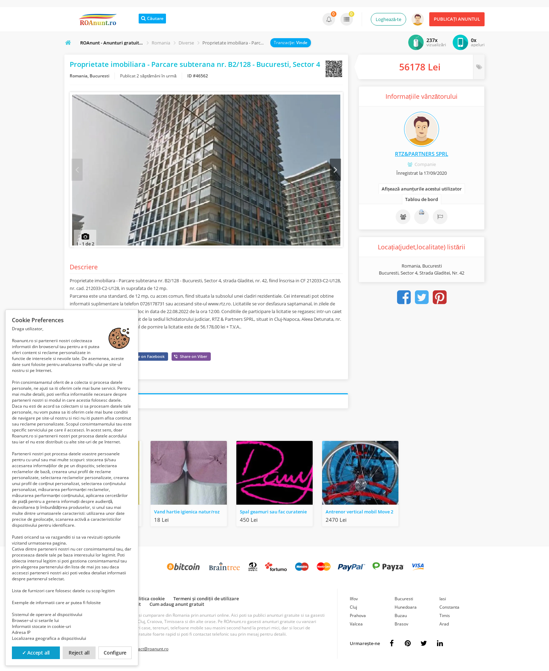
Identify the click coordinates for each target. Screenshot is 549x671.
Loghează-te (388, 19)
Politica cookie (149, 600)
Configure (115, 652)
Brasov (401, 626)
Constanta (449, 609)
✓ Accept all (36, 652)
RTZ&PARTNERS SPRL (421, 153)
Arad (444, 626)
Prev (77, 170)
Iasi (442, 600)
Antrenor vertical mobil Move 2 (359, 513)
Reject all (79, 652)
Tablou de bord (421, 199)
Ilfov (354, 600)
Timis (444, 617)
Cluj (353, 609)
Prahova (358, 617)
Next (335, 170)
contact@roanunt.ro (149, 650)
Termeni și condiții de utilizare (206, 600)
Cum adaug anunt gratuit (177, 606)
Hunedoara (406, 609)
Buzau (401, 617)
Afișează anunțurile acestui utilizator (422, 189)
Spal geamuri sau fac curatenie (273, 513)
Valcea (356, 626)
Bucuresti (404, 600)
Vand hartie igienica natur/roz (187, 513)
